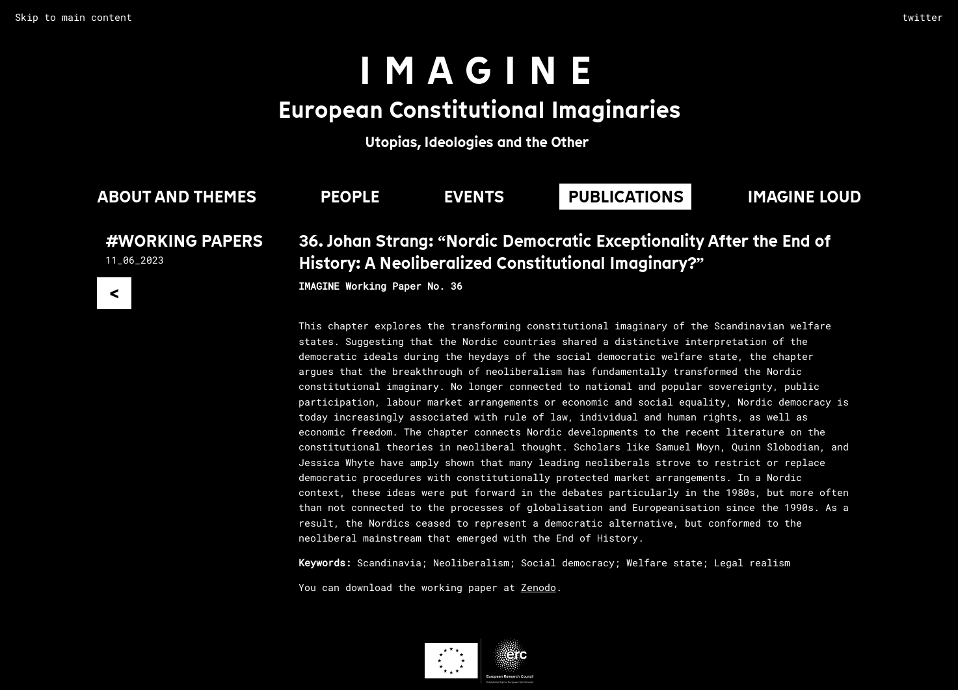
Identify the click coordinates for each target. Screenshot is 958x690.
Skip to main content (73, 16)
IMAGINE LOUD (804, 196)
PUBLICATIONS (626, 196)
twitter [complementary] (922, 16)
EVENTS (474, 196)
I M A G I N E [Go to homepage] (475, 70)
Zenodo (538, 587)
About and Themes (176, 196)
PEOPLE (349, 196)
